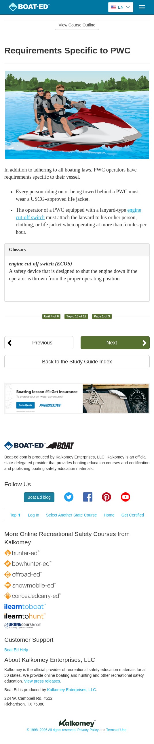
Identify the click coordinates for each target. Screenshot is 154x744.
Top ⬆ (15, 515)
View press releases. (42, 681)
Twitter (68, 497)
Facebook (87, 497)
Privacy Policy (88, 730)
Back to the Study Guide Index (77, 362)
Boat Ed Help (16, 649)
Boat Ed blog (39, 497)
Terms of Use (116, 730)
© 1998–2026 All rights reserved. (52, 730)
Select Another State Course (71, 515)
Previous (42, 343)
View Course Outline (77, 25)
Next (112, 343)
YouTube (125, 497)
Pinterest (106, 497)
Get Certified (132, 515)
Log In (33, 515)
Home (109, 515)
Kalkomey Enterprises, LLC (71, 689)
